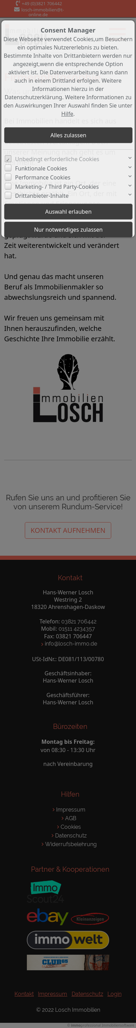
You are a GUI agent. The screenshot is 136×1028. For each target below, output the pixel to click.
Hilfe (67, 114)
